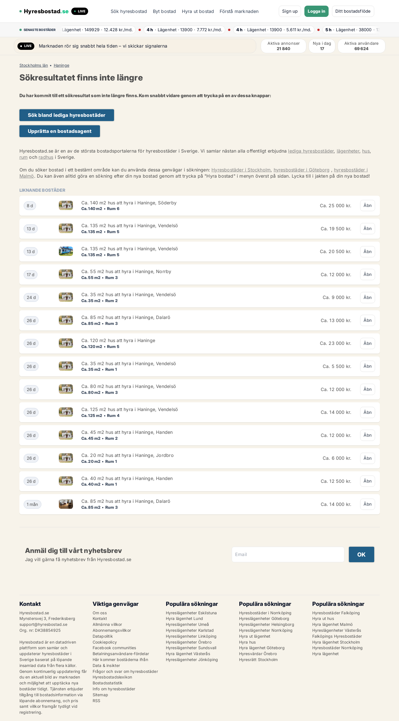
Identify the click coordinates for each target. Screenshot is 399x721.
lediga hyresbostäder (311, 151)
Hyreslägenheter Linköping (191, 636)
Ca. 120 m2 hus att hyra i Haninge (118, 340)
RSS (97, 700)
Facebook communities (114, 647)
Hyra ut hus (323, 618)
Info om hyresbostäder (114, 688)
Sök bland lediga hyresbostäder (67, 115)
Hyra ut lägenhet (255, 636)
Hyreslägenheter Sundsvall (191, 647)
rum (23, 157)
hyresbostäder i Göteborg (302, 170)
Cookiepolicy (105, 642)
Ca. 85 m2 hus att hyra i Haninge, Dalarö (126, 317)
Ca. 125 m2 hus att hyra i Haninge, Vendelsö (129, 409)
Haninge (61, 65)
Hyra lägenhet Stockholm (336, 642)
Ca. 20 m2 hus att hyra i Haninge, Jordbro (127, 455)
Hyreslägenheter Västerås (336, 630)
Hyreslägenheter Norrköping (266, 630)
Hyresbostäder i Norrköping (265, 612)
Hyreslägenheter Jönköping (192, 659)
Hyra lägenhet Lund (184, 618)
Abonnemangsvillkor (112, 630)
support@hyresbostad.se (43, 624)
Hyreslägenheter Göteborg (264, 618)
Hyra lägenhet (325, 653)
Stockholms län (33, 65)
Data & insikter (106, 665)
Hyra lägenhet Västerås (188, 653)
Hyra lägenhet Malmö (332, 624)
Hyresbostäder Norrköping (337, 647)
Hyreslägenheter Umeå (187, 624)
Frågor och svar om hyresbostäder (125, 671)
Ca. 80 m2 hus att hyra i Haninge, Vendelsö (128, 386)
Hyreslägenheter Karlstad (190, 630)
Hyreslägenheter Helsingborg (266, 624)
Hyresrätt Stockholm (258, 659)
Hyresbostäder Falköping (336, 612)
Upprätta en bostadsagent (60, 131)
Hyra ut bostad (198, 11)
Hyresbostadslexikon (112, 677)
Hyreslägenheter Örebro (188, 642)
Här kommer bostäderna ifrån (120, 659)
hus (366, 151)
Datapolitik (103, 636)
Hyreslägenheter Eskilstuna (191, 612)
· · (95, 29)
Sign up (290, 11)
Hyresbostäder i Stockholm (241, 170)
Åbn (368, 205)
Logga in (316, 11)
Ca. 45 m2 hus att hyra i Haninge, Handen (127, 432)
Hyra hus (247, 642)
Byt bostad (164, 11)
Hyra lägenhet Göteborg (262, 647)
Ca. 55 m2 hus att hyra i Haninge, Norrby (126, 271)
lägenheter (348, 151)
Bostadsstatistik (108, 682)
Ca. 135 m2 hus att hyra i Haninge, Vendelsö (129, 225)
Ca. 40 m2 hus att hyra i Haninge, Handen (127, 478)
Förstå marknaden (239, 11)
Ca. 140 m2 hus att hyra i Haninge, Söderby (129, 203)
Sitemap (100, 694)
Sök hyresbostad (129, 11)
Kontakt (100, 618)
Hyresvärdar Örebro (258, 653)
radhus (46, 157)
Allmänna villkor (107, 624)
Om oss (100, 612)
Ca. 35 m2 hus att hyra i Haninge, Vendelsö (128, 294)
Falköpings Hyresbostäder (337, 636)
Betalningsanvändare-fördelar (121, 653)
